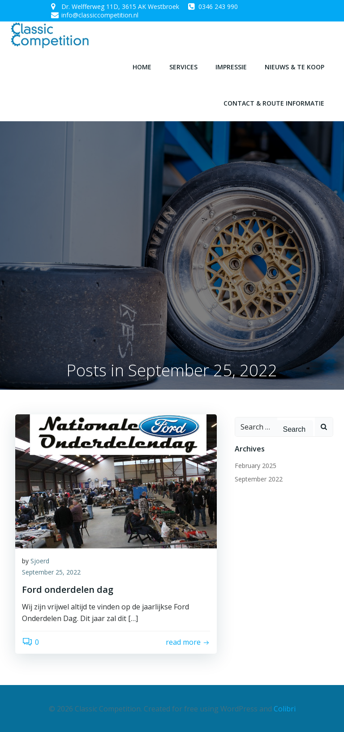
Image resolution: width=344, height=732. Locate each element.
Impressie (231, 66)
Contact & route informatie (274, 102)
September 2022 (259, 478)
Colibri (285, 708)
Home (142, 66)
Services (183, 66)
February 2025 (255, 465)
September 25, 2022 (51, 572)
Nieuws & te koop (294, 66)
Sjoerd (39, 560)
